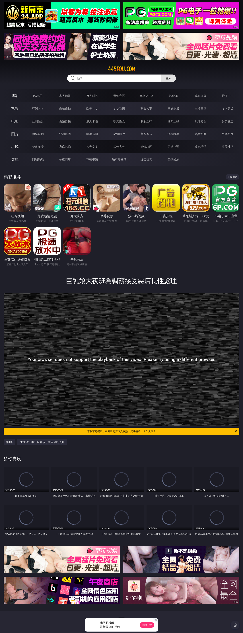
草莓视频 (92, 159)
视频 (14, 108)
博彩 (14, 95)
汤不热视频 (119, 159)
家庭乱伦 (65, 147)
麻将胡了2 (146, 96)
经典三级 (173, 121)
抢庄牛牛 (227, 96)
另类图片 (227, 134)
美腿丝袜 (146, 134)
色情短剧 (173, 159)
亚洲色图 (65, 134)
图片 (14, 133)
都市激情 (38, 147)
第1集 (9, 442)
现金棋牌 (200, 96)
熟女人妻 (146, 108)
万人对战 (92, 96)
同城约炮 (38, 159)
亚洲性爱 (38, 121)
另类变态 (227, 121)
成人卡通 (92, 121)
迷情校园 (146, 147)
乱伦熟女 (200, 121)
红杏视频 (146, 159)
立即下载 (147, 625)
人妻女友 (92, 147)
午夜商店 (65, 159)
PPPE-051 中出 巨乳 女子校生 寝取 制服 (42, 442)
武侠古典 (119, 147)
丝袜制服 (173, 108)
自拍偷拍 (65, 108)
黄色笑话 (200, 147)
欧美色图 (92, 134)
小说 (14, 146)
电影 (14, 121)
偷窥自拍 (38, 134)
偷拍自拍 (65, 121)
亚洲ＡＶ (38, 108)
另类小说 (173, 147)
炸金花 (173, 96)
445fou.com (121, 69)
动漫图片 (119, 134)
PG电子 (38, 96)
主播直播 (200, 108)
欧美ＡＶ (92, 108)
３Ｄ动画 (119, 108)
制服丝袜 (146, 121)
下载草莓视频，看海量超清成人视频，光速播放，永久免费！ (162, 431)
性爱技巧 (227, 147)
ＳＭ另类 (227, 108)
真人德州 (65, 96)
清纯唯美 (173, 134)
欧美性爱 (119, 121)
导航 (14, 159)
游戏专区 (119, 96)
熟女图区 (200, 134)
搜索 (169, 78)
